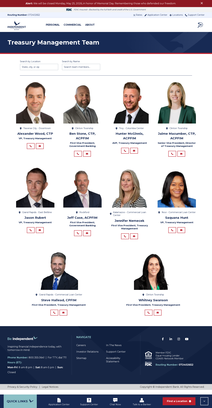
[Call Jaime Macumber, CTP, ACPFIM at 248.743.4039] (172, 154)
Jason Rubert (35, 219)
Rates (137, 15)
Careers (81, 349)
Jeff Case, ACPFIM (82, 219)
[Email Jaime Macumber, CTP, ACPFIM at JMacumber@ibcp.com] (181, 154)
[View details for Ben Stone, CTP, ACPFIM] (82, 104)
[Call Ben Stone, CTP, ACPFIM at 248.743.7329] (78, 154)
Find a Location (179, 401)
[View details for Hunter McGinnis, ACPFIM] (130, 104)
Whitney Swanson (153, 303)
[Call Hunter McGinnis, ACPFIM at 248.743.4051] (125, 151)
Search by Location (30, 61)
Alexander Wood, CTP (35, 133)
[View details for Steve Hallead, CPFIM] (58, 273)
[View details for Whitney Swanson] (153, 273)
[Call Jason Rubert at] (31, 232)
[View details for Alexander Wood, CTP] (35, 104)
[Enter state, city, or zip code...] (39, 67)
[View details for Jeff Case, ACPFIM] (82, 189)
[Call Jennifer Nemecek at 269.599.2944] (125, 238)
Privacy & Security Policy (22, 391)
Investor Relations (87, 356)
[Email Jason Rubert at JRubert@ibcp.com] (40, 232)
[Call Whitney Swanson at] (149, 316)
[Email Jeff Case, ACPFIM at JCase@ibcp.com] (87, 235)
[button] (200, 25)
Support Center (194, 15)
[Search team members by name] (81, 67)
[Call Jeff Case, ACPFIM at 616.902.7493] (78, 235)
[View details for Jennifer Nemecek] (130, 189)
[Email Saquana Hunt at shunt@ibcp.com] (181, 232)
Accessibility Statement (113, 364)
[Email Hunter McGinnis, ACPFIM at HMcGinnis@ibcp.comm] (134, 151)
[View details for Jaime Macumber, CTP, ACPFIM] (177, 104)
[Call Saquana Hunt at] (172, 232)
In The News (113, 349)
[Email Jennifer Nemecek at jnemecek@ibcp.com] (134, 238)
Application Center (155, 15)
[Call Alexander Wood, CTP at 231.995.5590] (31, 147)
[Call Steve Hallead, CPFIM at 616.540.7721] (54, 316)
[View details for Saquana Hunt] (177, 189)
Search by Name (71, 61)
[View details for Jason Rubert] (35, 189)
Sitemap (81, 362)
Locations (176, 15)
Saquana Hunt (176, 219)
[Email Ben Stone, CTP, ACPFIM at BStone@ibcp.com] (87, 154)
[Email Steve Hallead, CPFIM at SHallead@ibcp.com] (63, 316)
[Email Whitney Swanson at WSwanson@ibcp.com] (158, 316)
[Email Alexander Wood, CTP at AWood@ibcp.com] (40, 147)
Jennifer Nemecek (129, 222)
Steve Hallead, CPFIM (58, 303)
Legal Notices (50, 391)
